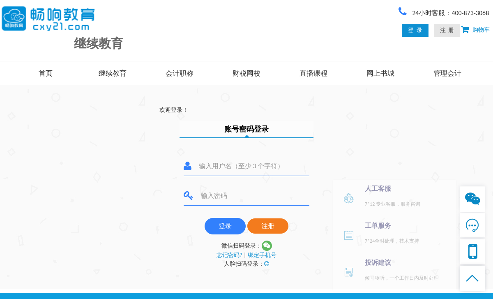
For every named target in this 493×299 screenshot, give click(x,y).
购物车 (479, 29)
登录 (225, 226)
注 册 (447, 30)
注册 (267, 226)
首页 (46, 73)
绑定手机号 (262, 255)
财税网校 (246, 73)
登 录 (415, 30)
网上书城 (380, 73)
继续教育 (113, 73)
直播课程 (313, 73)
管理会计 (447, 73)
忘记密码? (229, 255)
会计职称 (180, 73)
